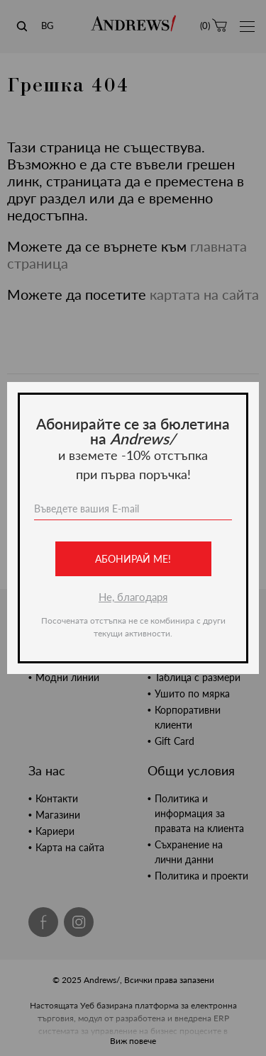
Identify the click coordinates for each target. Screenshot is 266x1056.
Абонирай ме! (133, 559)
